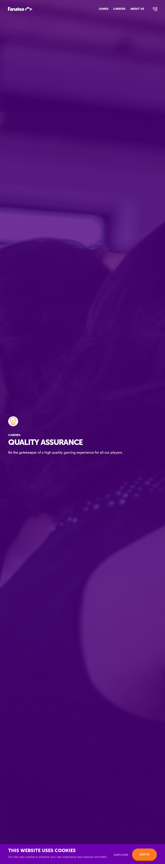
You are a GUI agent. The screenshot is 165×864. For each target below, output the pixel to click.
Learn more (121, 854)
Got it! (144, 854)
